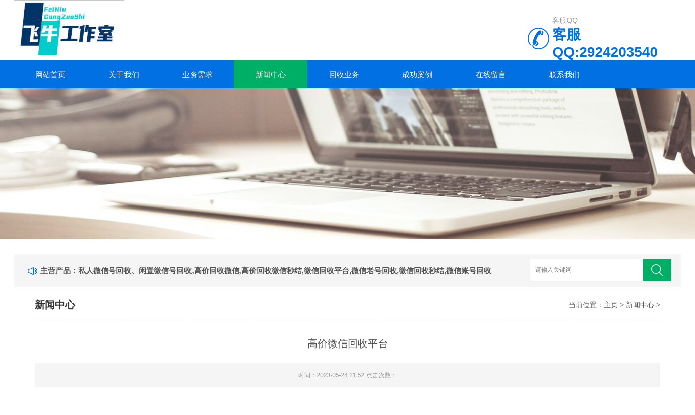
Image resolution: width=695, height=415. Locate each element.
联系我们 (564, 74)
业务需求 (197, 74)
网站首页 (50, 74)
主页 (611, 305)
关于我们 (124, 74)
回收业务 (344, 74)
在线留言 (491, 74)
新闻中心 (271, 74)
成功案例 (417, 74)
